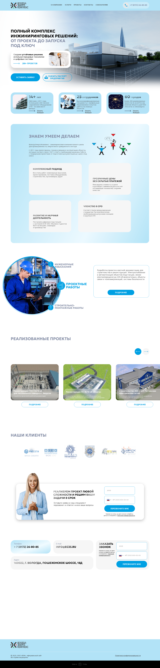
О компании (56, 5)
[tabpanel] (76, 302)
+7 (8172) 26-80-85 (138, 5)
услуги (68, 5)
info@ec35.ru (66, 547)
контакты (88, 5)
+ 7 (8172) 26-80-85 (26, 547)
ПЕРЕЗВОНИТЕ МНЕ (119, 508)
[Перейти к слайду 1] (78, 464)
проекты (77, 5)
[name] (119, 491)
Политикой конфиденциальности (126, 515)
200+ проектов (29, 63)
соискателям (102, 5)
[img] (20, 5)
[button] (25, 77)
